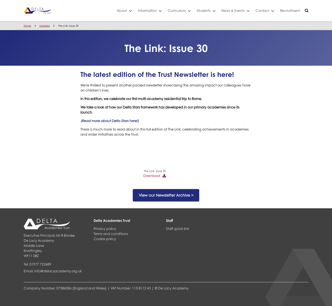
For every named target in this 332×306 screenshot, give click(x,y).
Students (203, 10)
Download (151, 175)
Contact (262, 10)
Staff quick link (177, 228)
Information (147, 10)
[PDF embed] (112, 156)
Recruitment (290, 10)
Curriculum (177, 10)
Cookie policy (105, 238)
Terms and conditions (111, 233)
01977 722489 (40, 264)
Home (27, 26)
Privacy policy (105, 228)
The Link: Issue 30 (155, 171)
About (122, 10)
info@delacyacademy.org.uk (58, 270)
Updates (44, 26)
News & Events (233, 10)
